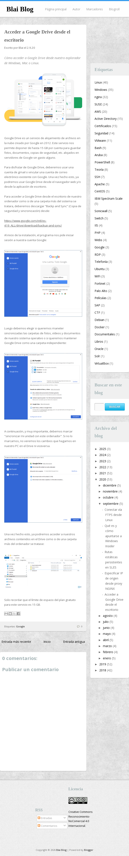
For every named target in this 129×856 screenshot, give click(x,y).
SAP (97, 305)
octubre (108, 497)
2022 (103, 467)
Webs (98, 240)
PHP (98, 233)
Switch (99, 218)
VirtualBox (102, 363)
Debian (99, 320)
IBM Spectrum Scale (109, 198)
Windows (101, 90)
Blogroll (114, 9)
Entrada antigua (74, 642)
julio (106, 622)
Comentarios (47, 826)
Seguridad (101, 133)
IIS (96, 225)
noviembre (111, 491)
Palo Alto (101, 291)
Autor (76, 9)
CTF (97, 312)
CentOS (100, 191)
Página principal (56, 9)
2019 (103, 664)
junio (107, 628)
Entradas (45, 818)
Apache (100, 184)
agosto (108, 616)
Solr (97, 356)
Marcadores (94, 9)
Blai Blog (19, 9)
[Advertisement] (109, 41)
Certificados (103, 126)
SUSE (98, 104)
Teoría (99, 169)
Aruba (99, 155)
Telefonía (101, 262)
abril (106, 640)
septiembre (111, 504)
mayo (107, 634)
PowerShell (102, 162)
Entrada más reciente (16, 642)
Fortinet (100, 283)
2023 (103, 461)
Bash (98, 148)
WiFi (97, 276)
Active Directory (106, 119)
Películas (101, 298)
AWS (98, 111)
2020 (103, 479)
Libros (99, 341)
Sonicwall (101, 211)
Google (20, 626)
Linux (98, 82)
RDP (98, 254)
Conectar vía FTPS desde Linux (113, 515)
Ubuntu (100, 269)
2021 (103, 473)
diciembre (110, 485)
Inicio (47, 642)
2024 (103, 455)
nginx (98, 97)
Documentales (105, 334)
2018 (103, 670)
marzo (108, 646)
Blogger (88, 849)
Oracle (99, 349)
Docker (100, 327)
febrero (108, 652)
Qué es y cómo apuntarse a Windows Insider (113, 536)
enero (107, 658)
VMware (100, 140)
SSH (97, 177)
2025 (103, 449)
